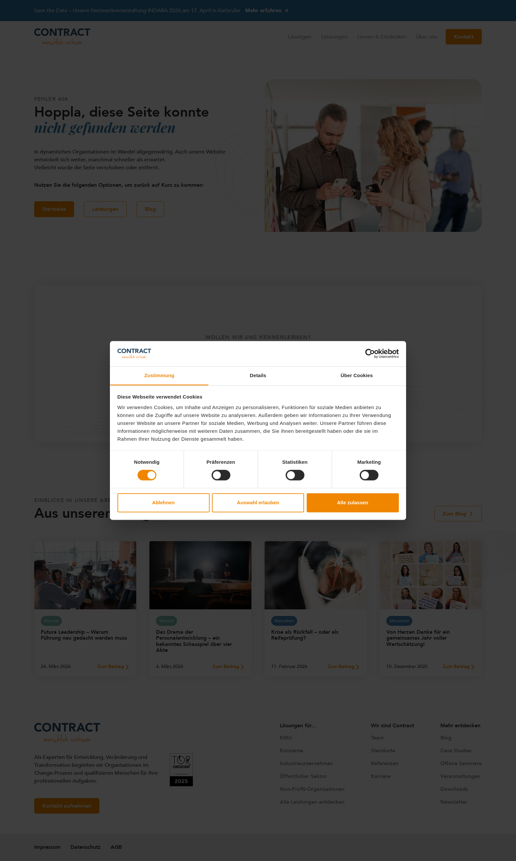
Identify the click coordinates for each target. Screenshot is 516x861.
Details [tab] (258, 375)
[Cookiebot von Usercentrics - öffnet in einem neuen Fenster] (370, 354)
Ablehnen (163, 502)
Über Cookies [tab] (357, 375)
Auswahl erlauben (258, 502)
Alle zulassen (352, 502)
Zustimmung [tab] (159, 375)
